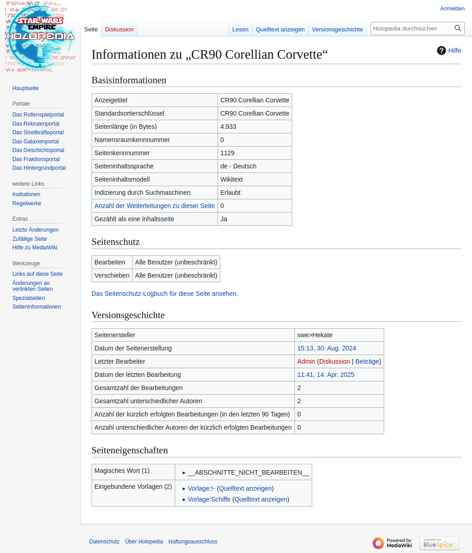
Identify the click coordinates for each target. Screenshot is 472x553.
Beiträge (367, 361)
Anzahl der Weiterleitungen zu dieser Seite (155, 205)
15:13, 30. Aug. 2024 (326, 348)
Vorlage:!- (201, 488)
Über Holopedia (144, 541)
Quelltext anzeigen (245, 488)
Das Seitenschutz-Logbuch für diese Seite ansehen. (164, 293)
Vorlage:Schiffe (209, 499)
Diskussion (335, 361)
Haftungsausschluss (192, 541)
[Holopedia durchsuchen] (417, 28)
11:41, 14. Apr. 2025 (325, 374)
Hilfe (448, 50)
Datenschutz (104, 541)
